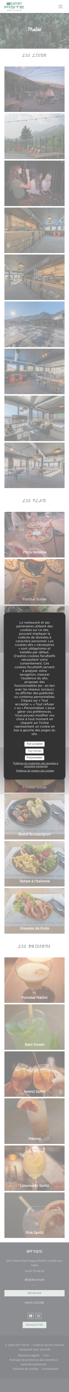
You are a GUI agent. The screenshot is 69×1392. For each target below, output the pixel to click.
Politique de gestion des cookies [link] (35, 771)
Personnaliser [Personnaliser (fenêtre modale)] (34, 758)
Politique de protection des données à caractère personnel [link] (35, 765)
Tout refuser (35, 751)
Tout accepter (34, 744)
